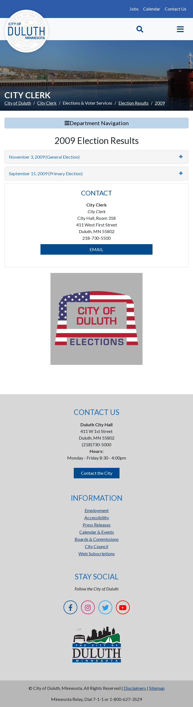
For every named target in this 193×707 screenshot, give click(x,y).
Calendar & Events (96, 532)
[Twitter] (105, 608)
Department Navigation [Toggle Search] (97, 123)
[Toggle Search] (140, 29)
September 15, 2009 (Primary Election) (46, 173)
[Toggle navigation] (180, 29)
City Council (96, 546)
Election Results (133, 102)
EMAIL (96, 249)
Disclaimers (135, 688)
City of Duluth (17, 102)
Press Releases (97, 524)
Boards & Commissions (97, 539)
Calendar (151, 8)
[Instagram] (88, 608)
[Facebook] (70, 608)
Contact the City (96, 473)
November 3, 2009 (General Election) (44, 156)
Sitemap (157, 688)
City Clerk (47, 102)
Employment (97, 510)
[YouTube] (123, 608)
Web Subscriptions (96, 553)
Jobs (134, 8)
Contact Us (175, 8)
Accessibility (96, 517)
